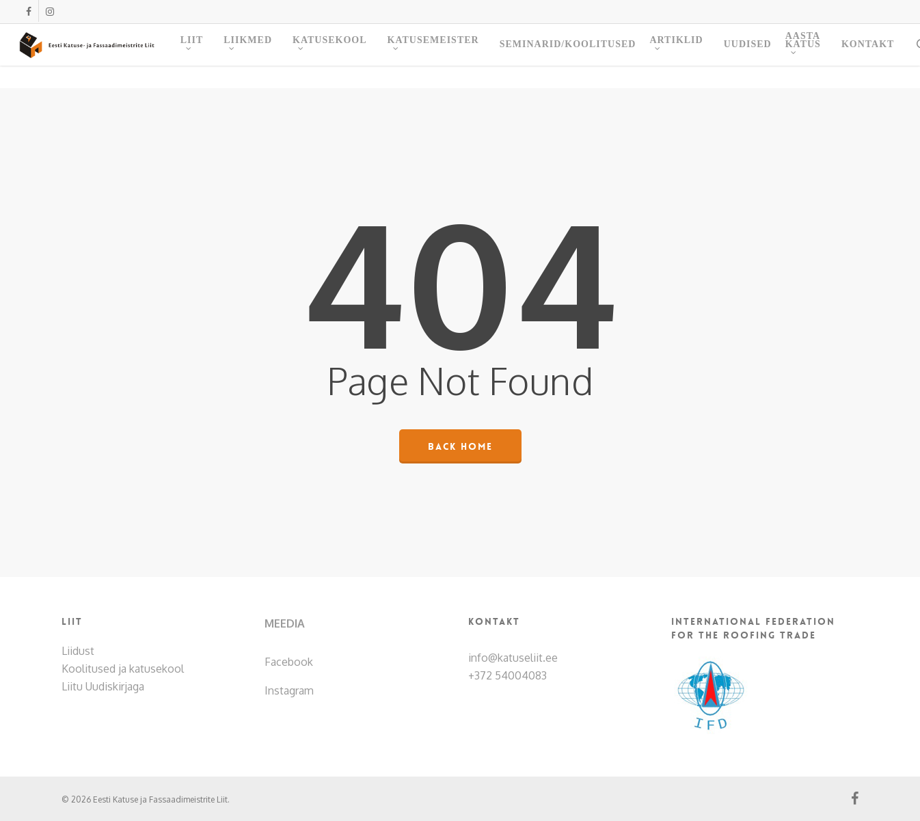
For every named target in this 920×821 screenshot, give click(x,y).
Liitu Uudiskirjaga (103, 686)
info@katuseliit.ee (513, 657)
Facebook (289, 662)
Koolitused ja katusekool (123, 668)
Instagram (289, 690)
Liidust (78, 651)
